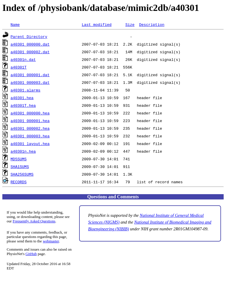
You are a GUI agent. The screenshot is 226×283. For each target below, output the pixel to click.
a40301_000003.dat (30, 82)
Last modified (97, 24)
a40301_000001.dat (30, 74)
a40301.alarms (25, 90)
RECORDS (19, 181)
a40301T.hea (23, 105)
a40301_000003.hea (30, 136)
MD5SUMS (19, 159)
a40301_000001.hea (30, 120)
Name (15, 24)
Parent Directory (29, 36)
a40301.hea (22, 97)
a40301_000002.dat (30, 51)
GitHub (31, 254)
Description (151, 24)
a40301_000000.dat (30, 44)
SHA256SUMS (22, 174)
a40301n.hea (23, 151)
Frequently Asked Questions (34, 221)
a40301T (19, 67)
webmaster (51, 241)
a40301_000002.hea (30, 128)
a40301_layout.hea (30, 143)
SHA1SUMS (20, 166)
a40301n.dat (23, 59)
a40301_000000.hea (30, 113)
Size (129, 24)
